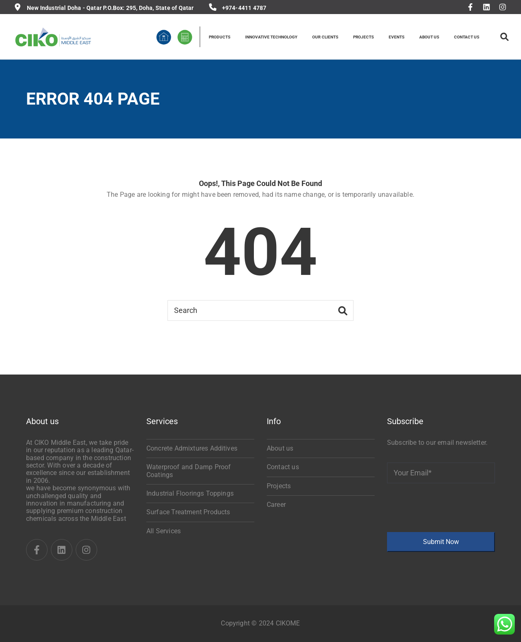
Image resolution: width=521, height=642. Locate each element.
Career (276, 504)
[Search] (260, 310)
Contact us (283, 467)
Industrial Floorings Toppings (190, 493)
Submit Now (441, 542)
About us (280, 448)
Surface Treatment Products (188, 512)
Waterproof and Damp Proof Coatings (188, 470)
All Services (163, 531)
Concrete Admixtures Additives (191, 448)
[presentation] (450, 508)
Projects (279, 486)
